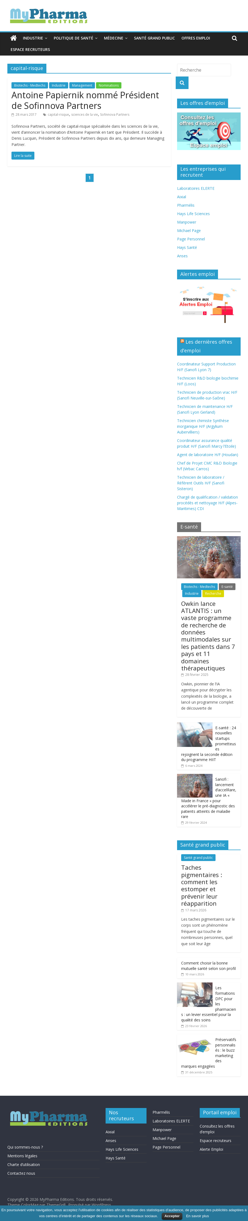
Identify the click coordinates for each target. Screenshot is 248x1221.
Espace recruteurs (30, 49)
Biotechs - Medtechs (29, 85)
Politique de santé (73, 38)
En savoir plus (197, 1216)
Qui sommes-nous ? (25, 1147)
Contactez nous (21, 1173)
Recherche (213, 593)
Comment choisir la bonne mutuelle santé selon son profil (208, 965)
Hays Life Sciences (193, 213)
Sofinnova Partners (114, 114)
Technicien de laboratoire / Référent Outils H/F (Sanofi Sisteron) (200, 483)
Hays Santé (187, 247)
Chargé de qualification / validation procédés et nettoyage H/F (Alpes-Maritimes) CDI (207, 502)
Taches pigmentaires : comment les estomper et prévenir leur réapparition (201, 885)
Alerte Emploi (211, 1149)
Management (82, 85)
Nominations (109, 85)
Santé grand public (154, 38)
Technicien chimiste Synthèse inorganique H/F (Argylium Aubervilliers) (203, 426)
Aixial (181, 196)
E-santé (227, 586)
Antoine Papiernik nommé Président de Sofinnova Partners (85, 100)
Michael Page (189, 230)
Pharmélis (186, 205)
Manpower (186, 222)
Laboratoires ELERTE (195, 188)
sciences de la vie (84, 114)
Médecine (113, 38)
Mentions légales (22, 1155)
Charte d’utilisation (23, 1164)
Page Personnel (191, 239)
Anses (182, 255)
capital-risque (58, 114)
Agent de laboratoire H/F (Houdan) (207, 454)
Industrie (33, 38)
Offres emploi (195, 38)
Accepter (172, 1216)
